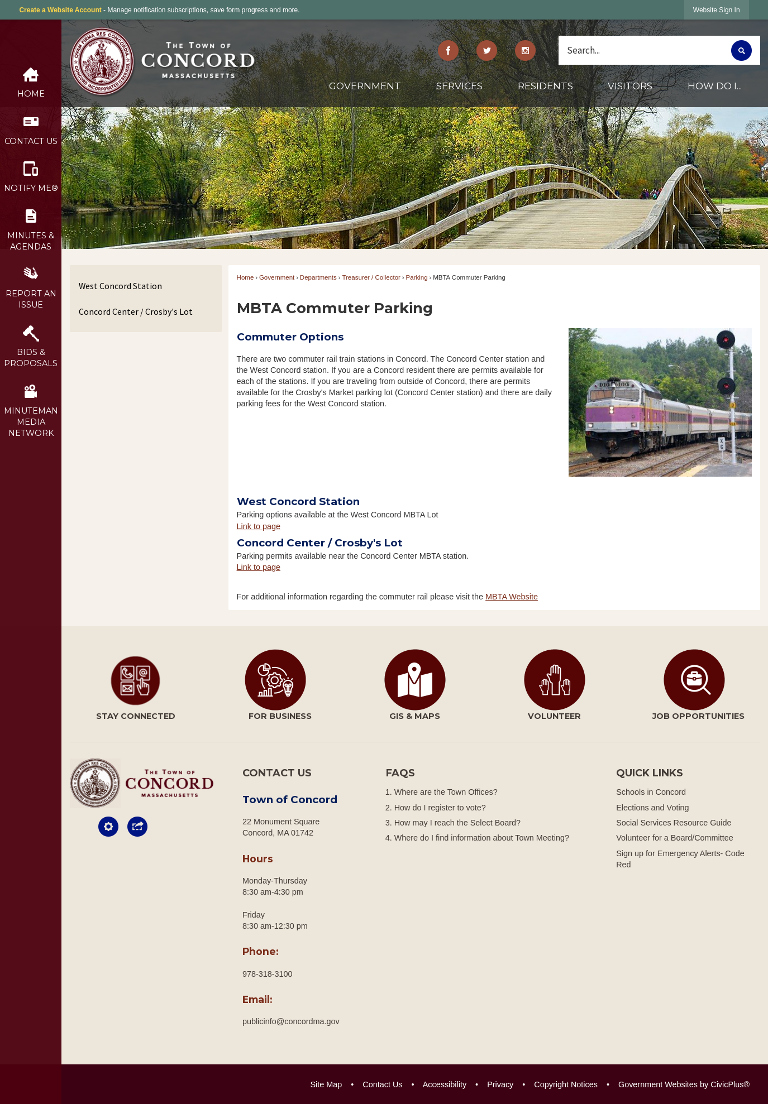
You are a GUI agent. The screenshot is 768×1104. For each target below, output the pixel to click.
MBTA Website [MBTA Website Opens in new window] (511, 596)
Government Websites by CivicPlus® (684, 1084)
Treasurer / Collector (371, 277)
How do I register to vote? (440, 807)
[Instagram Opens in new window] (525, 50)
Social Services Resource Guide (673, 822)
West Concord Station (120, 285)
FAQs (400, 773)
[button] (741, 50)
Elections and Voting (652, 807)
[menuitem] (364, 90)
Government (276, 277)
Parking (417, 277)
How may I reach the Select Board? (457, 822)
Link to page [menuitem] (258, 526)
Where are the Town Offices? (446, 792)
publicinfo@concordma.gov (291, 1021)
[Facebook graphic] (449, 50)
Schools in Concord (651, 792)
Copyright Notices (566, 1084)
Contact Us (382, 1084)
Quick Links (649, 773)
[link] (716, 10)
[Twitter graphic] (487, 50)
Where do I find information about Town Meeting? (481, 837)
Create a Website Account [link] (60, 10)
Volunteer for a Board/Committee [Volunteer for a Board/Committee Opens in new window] (674, 837)
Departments (318, 277)
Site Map (326, 1084)
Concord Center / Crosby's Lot (136, 311)
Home (245, 277)
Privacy (500, 1084)
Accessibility (444, 1084)
